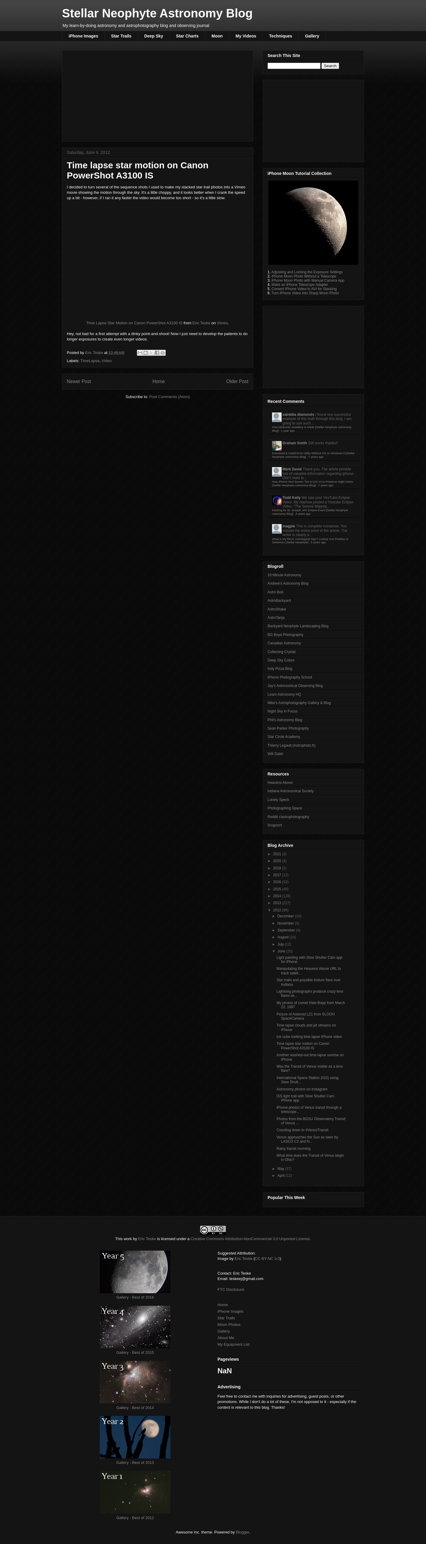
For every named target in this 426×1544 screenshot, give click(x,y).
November (286, 923)
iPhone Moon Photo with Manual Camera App (307, 280)
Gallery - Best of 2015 (135, 1352)
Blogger (242, 1532)
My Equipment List (233, 1344)
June (281, 951)
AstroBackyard (279, 600)
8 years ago (302, 513)
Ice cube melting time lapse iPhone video (309, 1037)
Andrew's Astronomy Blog (288, 583)
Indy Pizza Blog (280, 669)
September (286, 930)
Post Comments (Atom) (169, 396)
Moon (217, 36)
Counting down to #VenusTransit (302, 1130)
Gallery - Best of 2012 (135, 1518)
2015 (277, 889)
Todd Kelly (291, 498)
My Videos (245, 36)
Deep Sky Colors (281, 660)
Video (106, 360)
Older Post (237, 381)
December (286, 916)
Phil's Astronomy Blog (285, 720)
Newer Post (79, 381)
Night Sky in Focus (282, 711)
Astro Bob (275, 592)
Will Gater (275, 754)
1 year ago (287, 430)
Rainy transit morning (293, 1149)
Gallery (312, 36)
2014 (277, 896)
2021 (277, 854)
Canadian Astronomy (284, 643)
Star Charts (187, 36)
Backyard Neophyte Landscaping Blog (298, 626)
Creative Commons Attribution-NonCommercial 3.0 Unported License (250, 1239)
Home (158, 381)
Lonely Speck (278, 800)
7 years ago (316, 456)
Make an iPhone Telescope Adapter (299, 285)
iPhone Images (83, 36)
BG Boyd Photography (285, 635)
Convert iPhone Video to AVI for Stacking (304, 289)
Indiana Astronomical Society (291, 791)
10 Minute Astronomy (284, 575)
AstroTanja (276, 618)
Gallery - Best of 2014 (135, 1407)
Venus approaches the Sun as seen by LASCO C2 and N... (307, 1139)
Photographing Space (285, 808)
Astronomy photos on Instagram (302, 1089)
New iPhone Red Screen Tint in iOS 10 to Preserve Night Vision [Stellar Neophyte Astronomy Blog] (312, 483)
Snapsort (275, 825)
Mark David (292, 469)
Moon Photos (229, 1324)
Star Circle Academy (284, 737)
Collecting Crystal (281, 652)
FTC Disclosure (230, 1289)
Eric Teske (201, 323)
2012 (277, 910)
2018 (277, 868)
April (281, 1176)
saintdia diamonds (298, 414)
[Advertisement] (157, 95)
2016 (277, 882)
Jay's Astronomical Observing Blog (295, 686)
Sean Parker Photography (288, 728)
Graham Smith (295, 443)
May (281, 1169)
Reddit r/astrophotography (288, 817)
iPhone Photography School (290, 677)
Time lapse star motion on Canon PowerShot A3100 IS (303, 1046)
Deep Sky (153, 36)
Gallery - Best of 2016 (135, 1297)
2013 (277, 903)
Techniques (280, 36)
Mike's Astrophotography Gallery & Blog (299, 703)
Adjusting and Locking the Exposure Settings (307, 272)
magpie (289, 526)
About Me (225, 1338)
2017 (277, 875)
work (128, 1239)
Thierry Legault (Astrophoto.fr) (291, 745)
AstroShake (277, 609)
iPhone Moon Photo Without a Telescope (303, 276)
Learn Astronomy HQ (284, 694)
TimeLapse (89, 360)
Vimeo (222, 323)
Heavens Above (280, 783)
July (281, 944)
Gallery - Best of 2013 (135, 1462)
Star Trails (121, 36)
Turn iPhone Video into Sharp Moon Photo (305, 293)
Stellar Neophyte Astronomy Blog (157, 13)
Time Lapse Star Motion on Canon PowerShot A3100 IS (134, 323)
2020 (277, 861)
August (283, 937)
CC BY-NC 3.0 (267, 1258)
